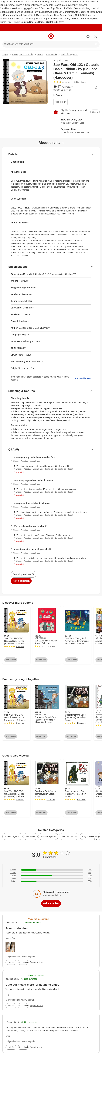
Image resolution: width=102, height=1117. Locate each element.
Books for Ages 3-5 (69, 54)
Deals (33, 15)
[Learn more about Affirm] (76, 131)
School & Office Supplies (20, 12)
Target (5, 54)
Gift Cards (63, 12)
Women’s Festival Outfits (18, 18)
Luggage (26, 8)
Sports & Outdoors (41, 8)
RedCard (34, 22)
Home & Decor (80, 1)
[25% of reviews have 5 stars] (51, 870)
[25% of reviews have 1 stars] (51, 881)
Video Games (74, 8)
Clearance (41, 15)
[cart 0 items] (95, 36)
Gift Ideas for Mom (30, 1)
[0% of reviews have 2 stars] (51, 878)
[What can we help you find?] (51, 44)
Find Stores (58, 22)
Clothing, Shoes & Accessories (56, 1)
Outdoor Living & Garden (20, 5)
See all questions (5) (23, 574)
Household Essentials (53, 5)
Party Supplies (40, 12)
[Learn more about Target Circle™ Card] (76, 121)
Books (40, 54)
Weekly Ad (68, 18)
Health (8, 8)
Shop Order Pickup (84, 18)
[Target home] (51, 36)
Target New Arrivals (10, 1)
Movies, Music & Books (22, 54)
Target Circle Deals (52, 18)
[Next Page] (99, 635)
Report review (36, 962)
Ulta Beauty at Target (85, 12)
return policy (24, 438)
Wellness (17, 8)
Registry (24, 22)
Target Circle (45, 22)
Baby (67, 5)
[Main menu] (6, 36)
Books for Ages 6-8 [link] (68, 836)
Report (70, 469)
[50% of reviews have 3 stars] (51, 875)
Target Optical (22, 15)
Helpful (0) (48, 469)
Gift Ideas (53, 12)
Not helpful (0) (60, 469)
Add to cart (60, 102)
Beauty (74, 5)
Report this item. (83, 378)
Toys (53, 8)
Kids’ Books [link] (30, 836)
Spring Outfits (75, 15)
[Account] (88, 36)
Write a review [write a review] (51, 903)
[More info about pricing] (97, 88)
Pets (71, 12)
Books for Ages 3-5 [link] (12, 836)
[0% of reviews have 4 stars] (51, 872)
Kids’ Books (51, 54)
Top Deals (37, 18)
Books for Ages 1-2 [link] (48, 836)
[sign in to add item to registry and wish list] (95, 112)
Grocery (37, 5)
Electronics (61, 8)
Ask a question (21, 581)
